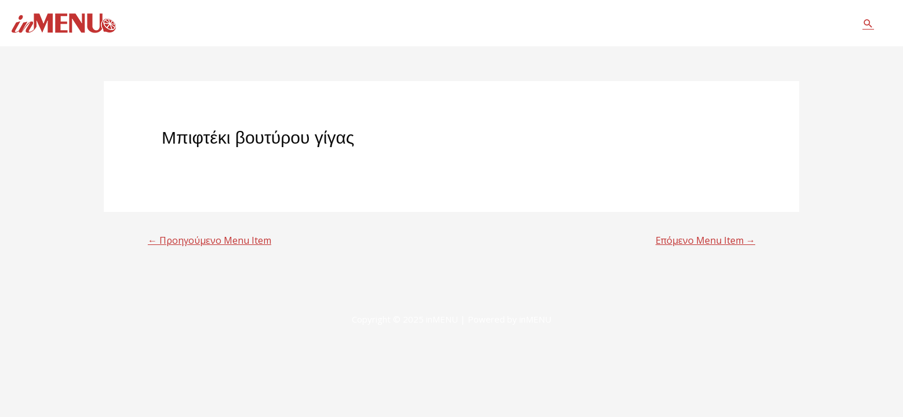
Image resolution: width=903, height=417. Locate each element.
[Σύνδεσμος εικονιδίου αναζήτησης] (868, 23)
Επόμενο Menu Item (705, 240)
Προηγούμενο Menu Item (209, 240)
